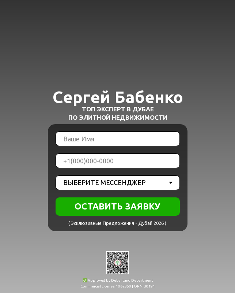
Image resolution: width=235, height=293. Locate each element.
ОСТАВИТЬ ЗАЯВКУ (117, 206)
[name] (118, 138)
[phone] (118, 160)
